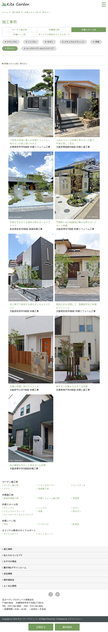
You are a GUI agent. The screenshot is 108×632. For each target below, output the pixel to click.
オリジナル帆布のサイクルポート (54, 34)
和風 (9, 49)
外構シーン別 (19, 34)
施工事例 (8, 549)
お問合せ (41, 627)
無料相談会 (9, 580)
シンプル (33, 42)
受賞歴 (76, 498)
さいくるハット (45, 534)
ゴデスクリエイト (75, 619)
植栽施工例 (43, 489)
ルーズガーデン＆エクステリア (57, 49)
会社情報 (8, 573)
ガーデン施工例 (19, 29)
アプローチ (43, 524)
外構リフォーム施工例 (48, 498)
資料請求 (67, 627)
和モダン (27, 49)
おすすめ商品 (10, 561)
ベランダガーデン (46, 485)
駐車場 (76, 524)
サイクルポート (11, 534)
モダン (52, 42)
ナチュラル (12, 42)
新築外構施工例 (11, 498)
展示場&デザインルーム (15, 567)
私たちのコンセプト (13, 555)
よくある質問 (10, 586)
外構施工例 (54, 29)
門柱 (6, 524)
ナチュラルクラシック (77, 42)
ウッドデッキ (79, 485)
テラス (7, 489)
